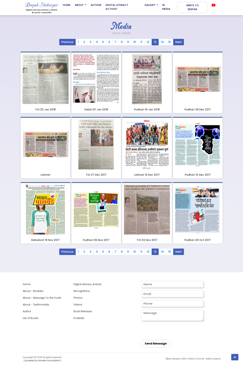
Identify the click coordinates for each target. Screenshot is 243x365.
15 (169, 42)
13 (155, 42)
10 (134, 42)
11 (141, 42)
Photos (78, 298)
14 (162, 42)
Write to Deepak (192, 7)
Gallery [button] (150, 5)
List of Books (30, 318)
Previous (67, 42)
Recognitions (82, 291)
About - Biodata (33, 291)
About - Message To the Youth (42, 298)
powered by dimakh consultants (42, 360)
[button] (235, 357)
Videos (78, 304)
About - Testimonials (36, 304)
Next (178, 42)
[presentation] (165, 330)
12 (148, 42)
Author (96, 5)
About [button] (79, 5)
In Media (166, 7)
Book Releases (83, 311)
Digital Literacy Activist (117, 7)
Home (66, 5)
